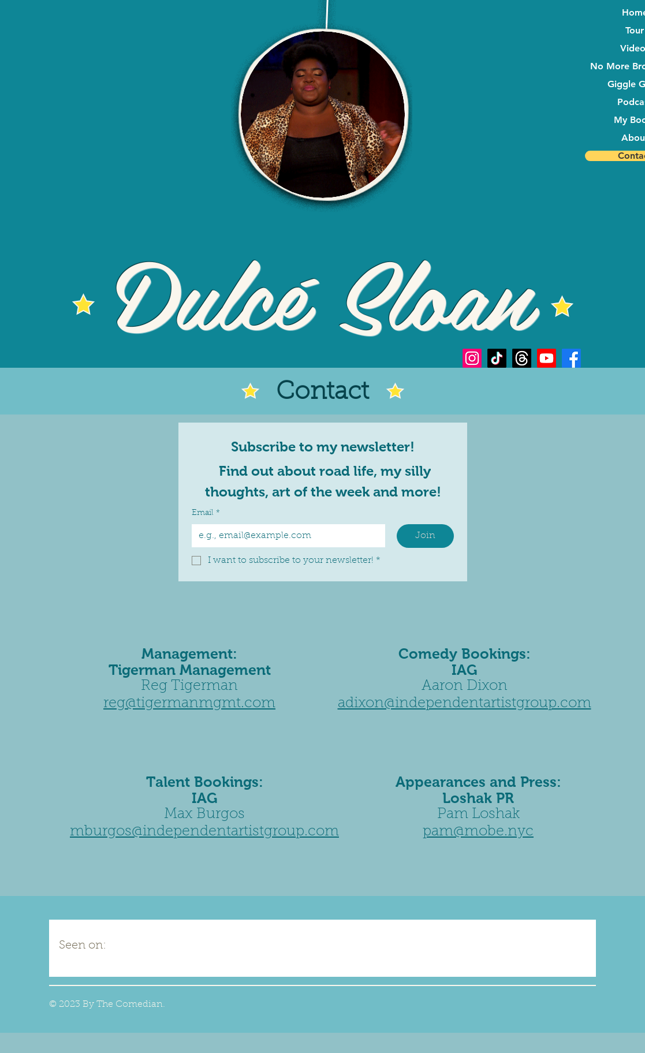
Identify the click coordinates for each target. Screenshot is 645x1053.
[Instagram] (472, 358)
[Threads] (521, 358)
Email (206, 514)
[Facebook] (571, 358)
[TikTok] (496, 358)
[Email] (285, 535)
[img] (156, 941)
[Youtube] (546, 358)
